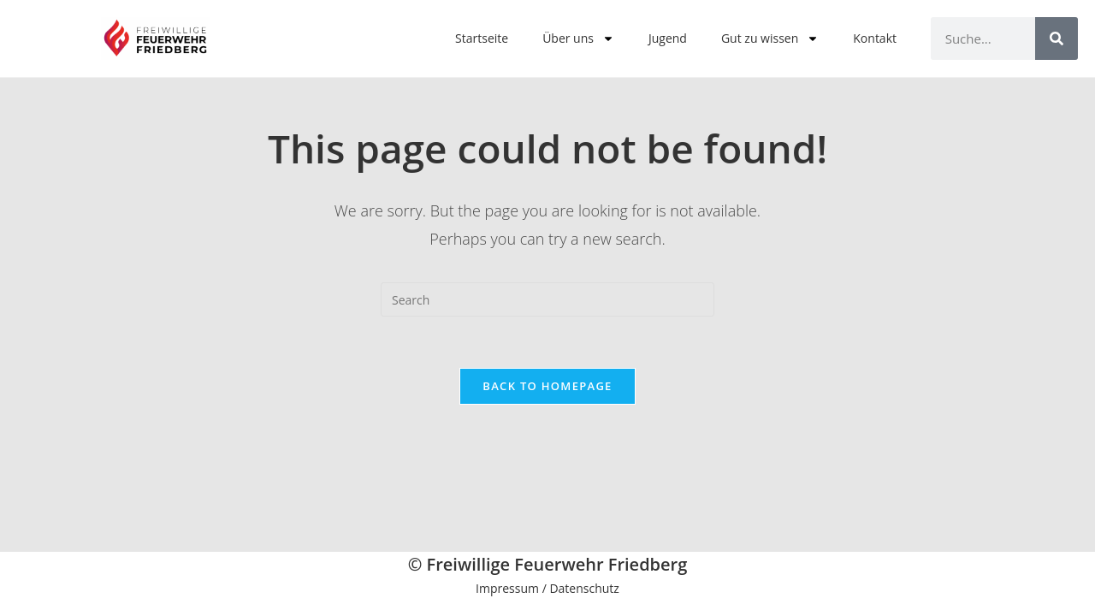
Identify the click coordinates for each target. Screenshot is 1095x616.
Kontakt (875, 38)
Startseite (481, 38)
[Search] (1056, 38)
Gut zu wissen (770, 38)
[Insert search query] (547, 299)
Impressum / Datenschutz (547, 588)
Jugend (667, 38)
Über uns (578, 38)
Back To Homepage (547, 386)
